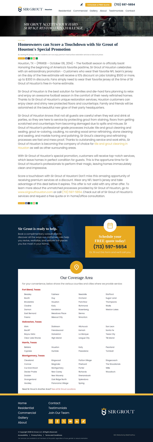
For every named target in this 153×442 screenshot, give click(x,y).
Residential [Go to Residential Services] (65, 10)
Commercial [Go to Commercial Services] (80, 10)
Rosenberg (84, 309)
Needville (83, 294)
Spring (81, 383)
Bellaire (27, 347)
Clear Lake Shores (32, 338)
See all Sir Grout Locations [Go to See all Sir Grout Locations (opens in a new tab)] (64, 389)
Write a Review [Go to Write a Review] (81, 4)
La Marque (84, 334)
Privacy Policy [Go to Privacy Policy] (36, 435)
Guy (53, 298)
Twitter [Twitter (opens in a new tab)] (63, 421)
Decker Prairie (30, 371)
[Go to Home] (36, 9)
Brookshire (29, 302)
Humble (55, 351)
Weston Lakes (112, 309)
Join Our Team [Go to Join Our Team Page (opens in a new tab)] (58, 413)
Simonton (83, 317)
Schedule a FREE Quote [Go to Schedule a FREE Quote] (98, 5)
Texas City (110, 334)
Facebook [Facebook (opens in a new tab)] (57, 421)
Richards (83, 371)
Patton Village (85, 360)
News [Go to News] (23, 40)
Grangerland (30, 379)
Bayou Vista (29, 334)
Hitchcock (83, 326)
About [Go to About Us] (103, 10)
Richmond (83, 305)
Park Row (83, 302)
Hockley (27, 383)
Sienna (82, 313)
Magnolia (55, 364)
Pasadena (83, 351)
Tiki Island (110, 338)
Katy (53, 305)
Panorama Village (59, 383)
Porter (81, 368)
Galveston (56, 334)
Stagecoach (111, 360)
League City (84, 338)
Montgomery (57, 368)
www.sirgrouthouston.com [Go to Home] (35, 192)
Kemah (82, 330)
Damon (27, 309)
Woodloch (110, 371)
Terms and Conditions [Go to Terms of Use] (53, 435)
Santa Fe (110, 330)
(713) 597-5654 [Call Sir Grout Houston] (124, 4)
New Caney (56, 371)
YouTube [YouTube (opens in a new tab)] (70, 421)
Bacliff (27, 330)
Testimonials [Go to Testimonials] (116, 10)
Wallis (108, 305)
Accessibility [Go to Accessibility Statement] (23, 435)
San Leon (110, 326)
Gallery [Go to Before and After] (94, 10)
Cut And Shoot (31, 368)
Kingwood (56, 360)
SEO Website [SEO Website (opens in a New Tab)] (118, 435)
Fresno (27, 317)
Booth (27, 298)
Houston (55, 302)
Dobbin (27, 375)
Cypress (28, 351)
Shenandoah (85, 375)
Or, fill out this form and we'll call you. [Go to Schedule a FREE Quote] (110, 252)
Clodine (27, 305)
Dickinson (55, 326)
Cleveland (29, 360)
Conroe (27, 364)
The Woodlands (113, 364)
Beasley (27, 294)
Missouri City (57, 317)
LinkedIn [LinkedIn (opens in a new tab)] (77, 421)
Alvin (26, 326)
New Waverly (57, 375)
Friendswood (57, 330)
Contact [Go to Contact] (130, 10)
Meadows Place (58, 313)
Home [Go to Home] (19, 40)
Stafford (110, 294)
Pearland (110, 347)
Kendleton (56, 309)
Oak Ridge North (59, 379)
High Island (56, 338)
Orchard (82, 298)
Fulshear (55, 294)
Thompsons (111, 302)
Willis (108, 368)
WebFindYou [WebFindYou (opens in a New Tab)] (130, 435)
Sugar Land (111, 298)
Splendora (83, 379)
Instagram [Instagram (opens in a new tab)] (50, 421)
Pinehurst (83, 364)
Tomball (109, 351)
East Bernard (30, 313)
